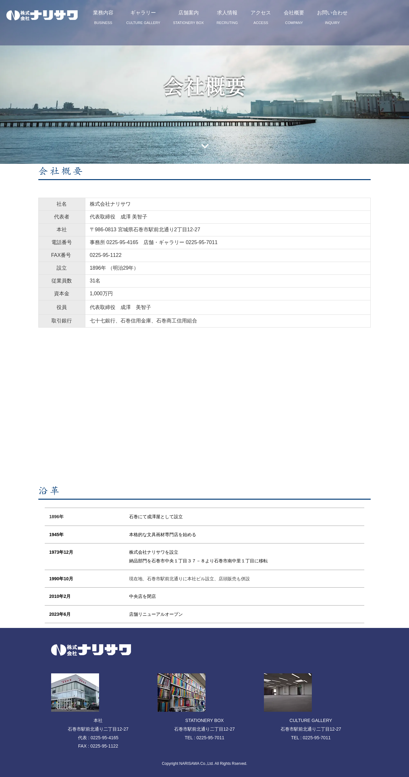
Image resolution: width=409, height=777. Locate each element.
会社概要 (294, 17)
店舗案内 (188, 17)
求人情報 (227, 17)
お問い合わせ (332, 17)
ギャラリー (143, 17)
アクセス (261, 17)
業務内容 (103, 17)
